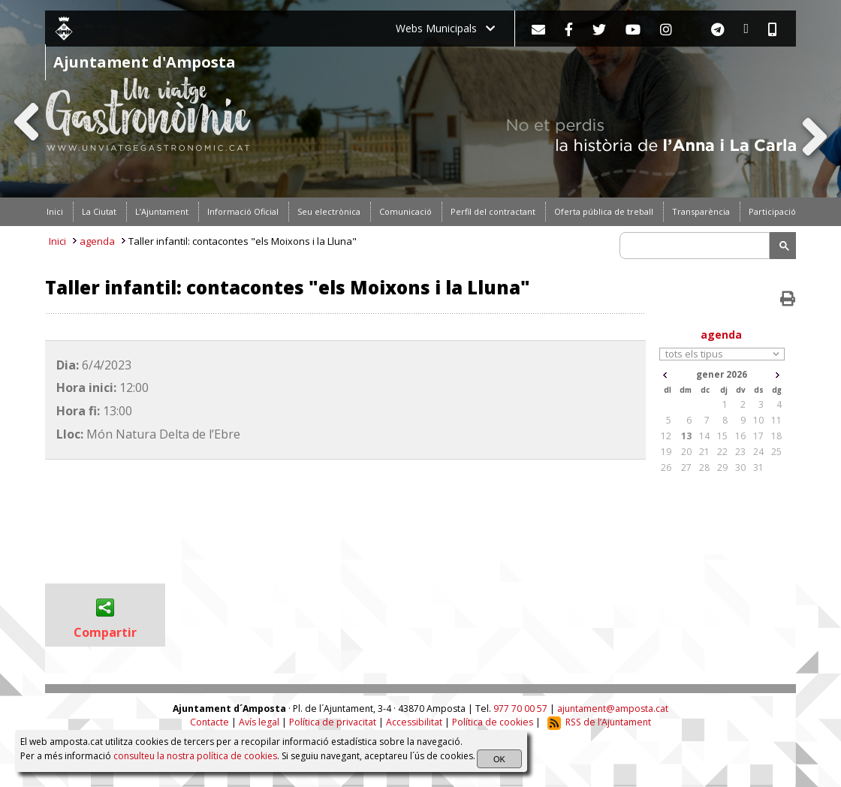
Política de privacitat (332, 722)
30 (740, 467)
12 (666, 436)
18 (776, 436)
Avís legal (259, 722)
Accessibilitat (414, 722)
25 (776, 451)
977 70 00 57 (520, 708)
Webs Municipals (445, 28)
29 (722, 467)
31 (758, 467)
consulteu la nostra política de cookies (195, 755)
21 (704, 451)
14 (704, 436)
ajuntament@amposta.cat (612, 708)
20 (686, 451)
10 (758, 420)
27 (686, 467)
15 (722, 436)
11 (776, 420)
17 (758, 436)
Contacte (209, 722)
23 (740, 451)
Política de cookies (492, 722)
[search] (696, 245)
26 (666, 467)
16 (740, 436)
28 (704, 467)
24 (758, 451)
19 (666, 451)
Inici (57, 241)
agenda (97, 241)
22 (722, 451)
